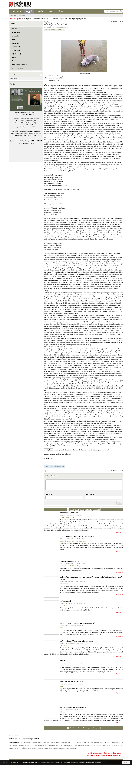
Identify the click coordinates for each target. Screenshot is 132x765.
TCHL (61, 628)
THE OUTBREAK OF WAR (69, 513)
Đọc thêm (118, 532)
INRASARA (13, 78)
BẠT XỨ (62, 605)
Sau (120, 21)
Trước (115, 21)
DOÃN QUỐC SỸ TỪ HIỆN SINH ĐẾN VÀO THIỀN (76, 641)
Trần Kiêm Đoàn (64, 584)
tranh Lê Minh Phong (74, 566)
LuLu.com (37, 131)
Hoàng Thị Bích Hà (65, 686)
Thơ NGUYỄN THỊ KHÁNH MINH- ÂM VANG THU (77, 537)
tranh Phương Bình (80, 541)
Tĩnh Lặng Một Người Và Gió (69, 561)
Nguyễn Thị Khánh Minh (67, 541)
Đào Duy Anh (63, 566)
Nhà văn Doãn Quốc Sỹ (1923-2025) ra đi (73, 707)
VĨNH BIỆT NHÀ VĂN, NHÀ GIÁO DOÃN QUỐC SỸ (77, 623)
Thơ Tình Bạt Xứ (65, 601)
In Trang (45, 471)
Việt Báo (62, 712)
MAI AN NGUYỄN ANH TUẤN (54, 30)
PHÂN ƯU (63, 661)
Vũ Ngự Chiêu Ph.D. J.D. (67, 517)
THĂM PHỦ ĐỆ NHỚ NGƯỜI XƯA (71, 682)
